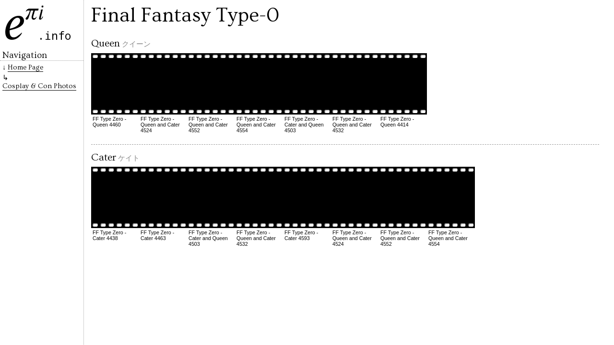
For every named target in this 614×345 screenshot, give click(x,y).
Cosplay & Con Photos (39, 86)
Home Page (25, 67)
